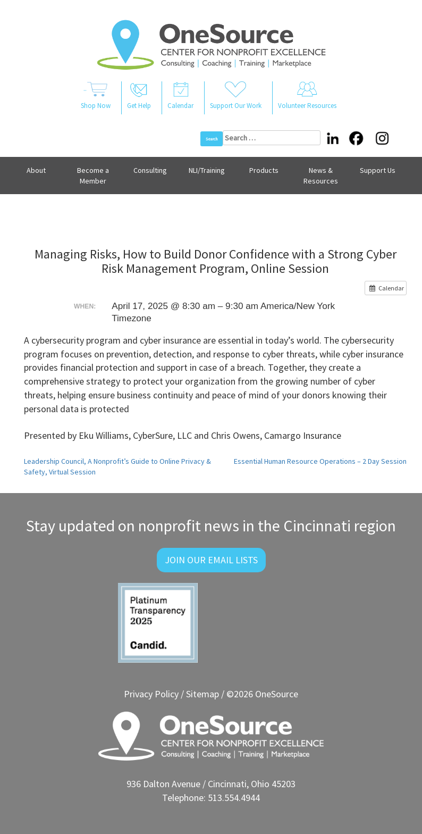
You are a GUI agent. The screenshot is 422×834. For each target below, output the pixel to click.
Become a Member (93, 175)
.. (96, 96)
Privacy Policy (151, 694)
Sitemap (202, 694)
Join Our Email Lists (211, 560)
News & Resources (320, 175)
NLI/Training (207, 170)
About (36, 170)
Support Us (377, 170)
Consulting (150, 170)
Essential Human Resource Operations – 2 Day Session (320, 461)
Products (263, 170)
